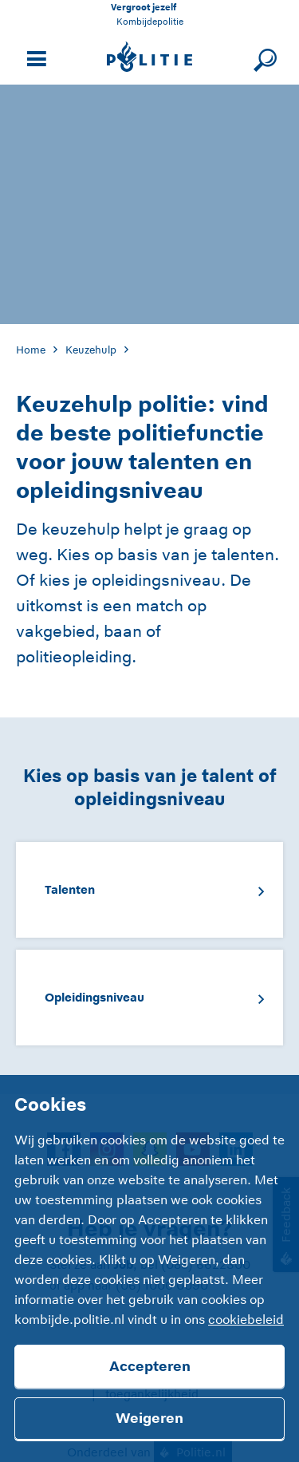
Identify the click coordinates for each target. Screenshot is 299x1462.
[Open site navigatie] (34, 57)
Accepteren (150, 1366)
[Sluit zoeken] (262, 57)
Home (30, 350)
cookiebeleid (246, 1320)
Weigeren (149, 1418)
